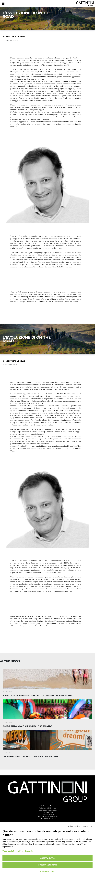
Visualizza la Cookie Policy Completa (17, 851)
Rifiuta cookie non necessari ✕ (80, 826)
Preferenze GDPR (47, 871)
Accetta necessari (47, 865)
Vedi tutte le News (15, 37)
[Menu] (3, 4)
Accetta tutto (47, 858)
